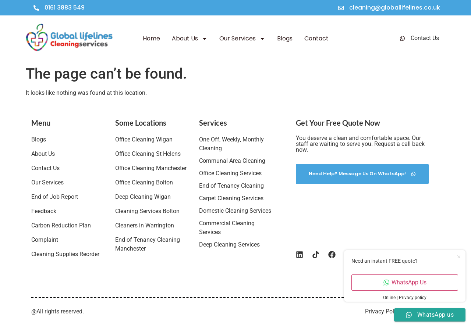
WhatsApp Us (404, 282)
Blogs (285, 38)
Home (151, 38)
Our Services (242, 38)
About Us (190, 38)
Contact (316, 38)
